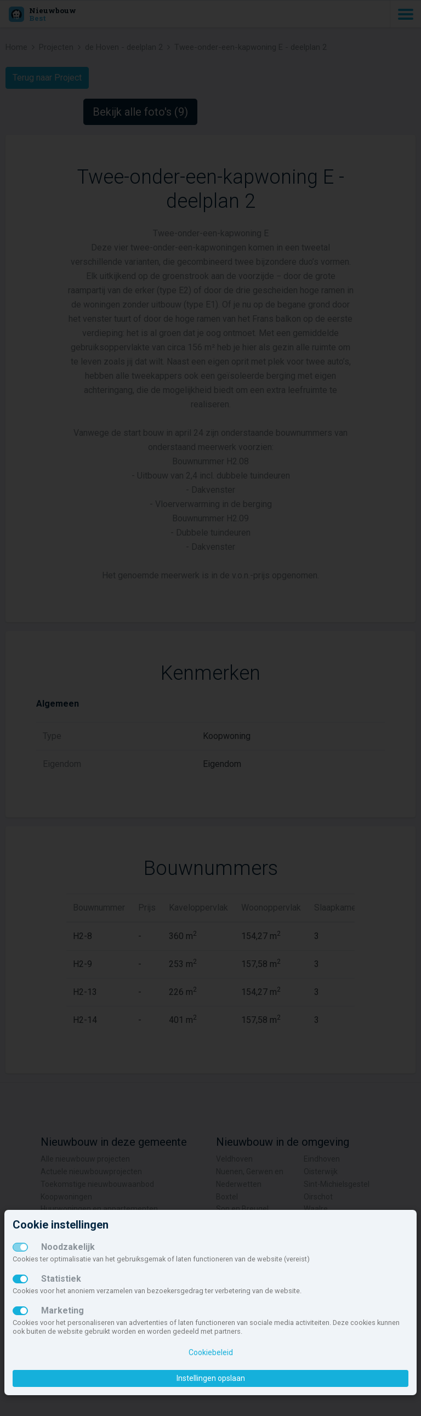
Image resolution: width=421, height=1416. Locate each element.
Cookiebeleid (211, 1352)
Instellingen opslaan (211, 1378)
